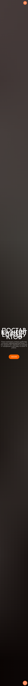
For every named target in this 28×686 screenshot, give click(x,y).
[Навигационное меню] (25, 2)
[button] (14, 357)
